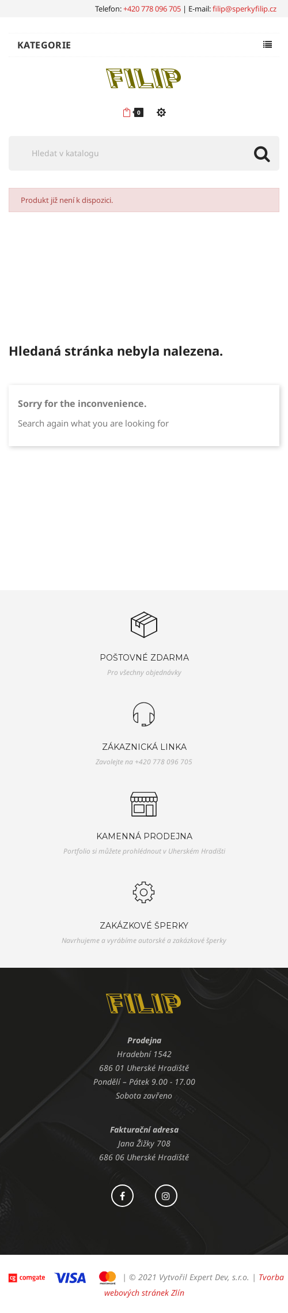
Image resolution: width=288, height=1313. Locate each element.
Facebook (122, 1195)
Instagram (166, 1195)
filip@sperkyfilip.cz (244, 8)
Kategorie (44, 45)
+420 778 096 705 (152, 8)
